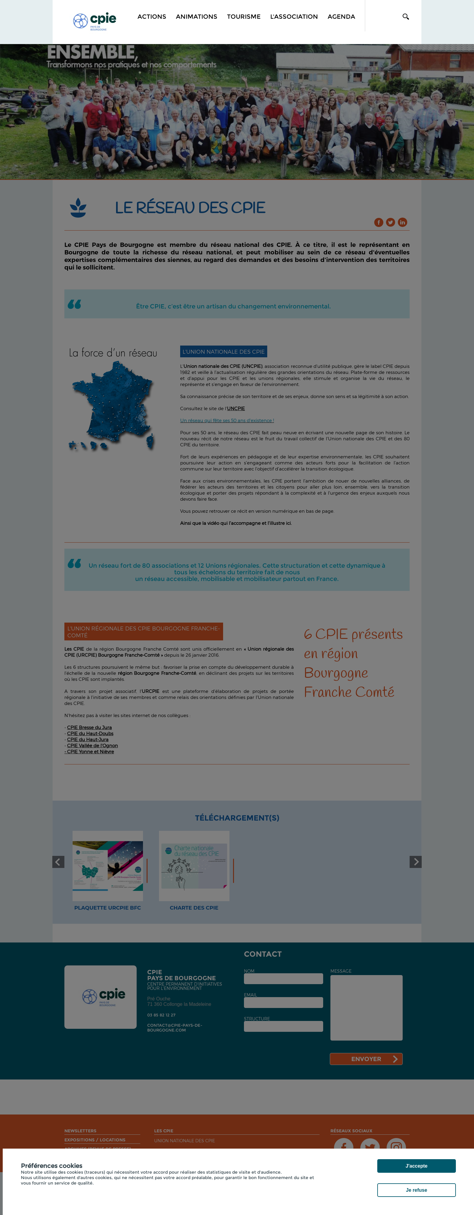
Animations (196, 17)
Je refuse (416, 1190)
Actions (152, 17)
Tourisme (244, 17)
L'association (294, 17)
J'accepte (416, 1166)
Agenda (341, 17)
